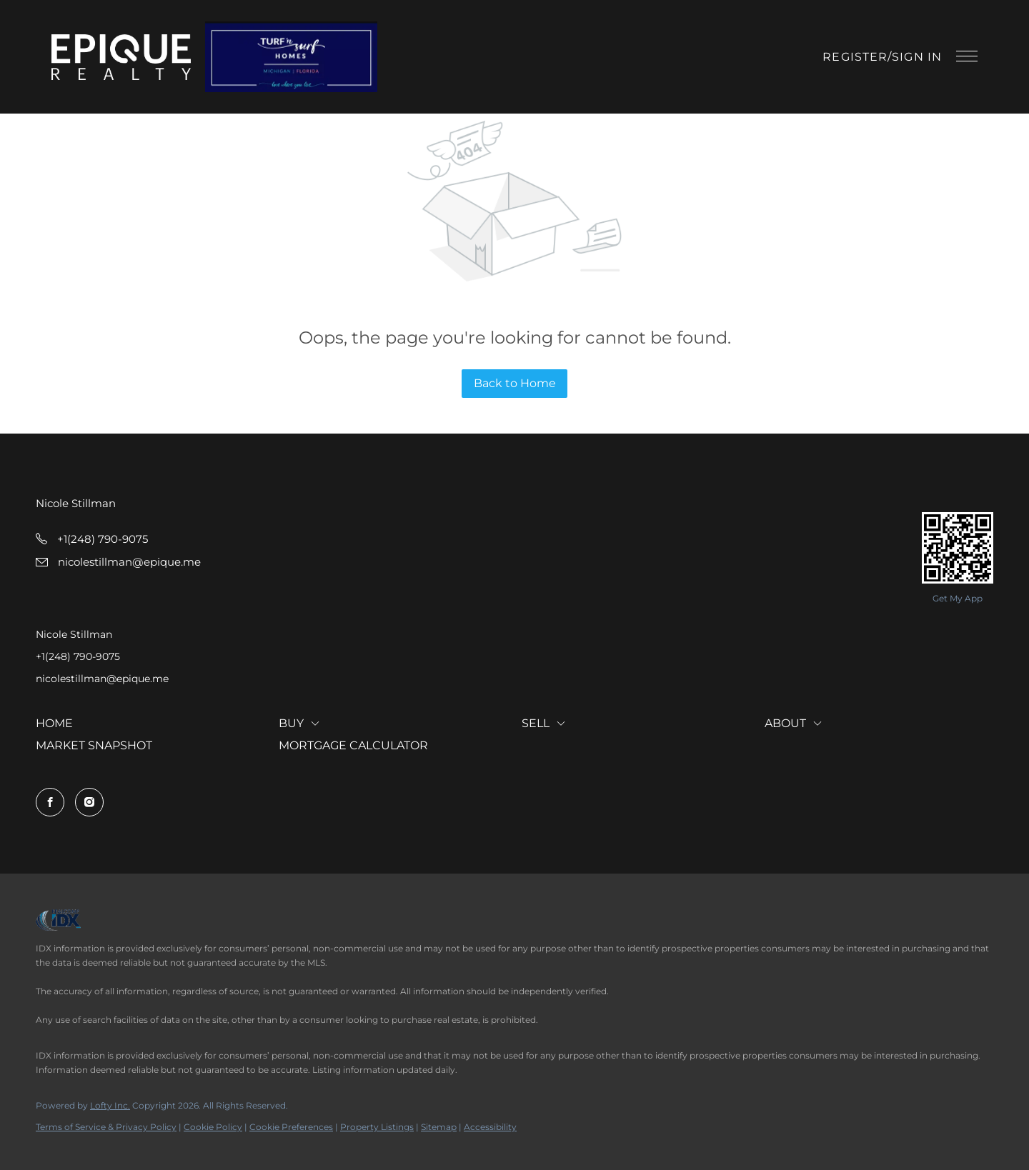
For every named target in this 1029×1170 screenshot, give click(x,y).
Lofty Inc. (110, 1105)
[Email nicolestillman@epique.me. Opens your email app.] (118, 562)
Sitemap (439, 1126)
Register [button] (855, 57)
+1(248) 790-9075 (78, 656)
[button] (121, 57)
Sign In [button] (917, 57)
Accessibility (490, 1126)
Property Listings (377, 1126)
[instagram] (89, 802)
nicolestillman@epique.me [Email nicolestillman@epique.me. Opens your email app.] (102, 678)
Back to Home (515, 383)
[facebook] (50, 802)
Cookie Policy (213, 1126)
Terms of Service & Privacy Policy (106, 1126)
